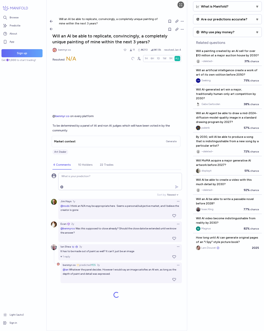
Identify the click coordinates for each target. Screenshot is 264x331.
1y (74, 201)
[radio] (146, 58)
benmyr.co (62, 116)
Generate (171, 141)
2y (72, 223)
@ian (66, 269)
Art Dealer (60, 151)
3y (80, 246)
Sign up (22, 53)
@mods (64, 206)
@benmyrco (67, 228)
